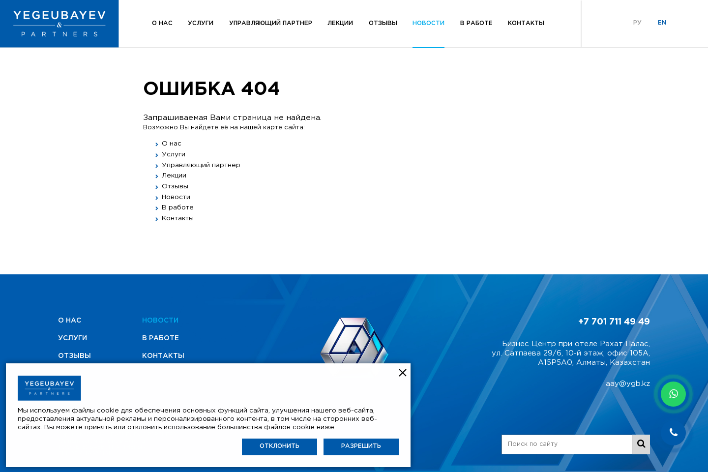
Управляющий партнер (270, 23)
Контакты (526, 23)
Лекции (340, 23)
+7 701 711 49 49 (614, 322)
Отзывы (383, 23)
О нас (162, 23)
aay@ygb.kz (628, 384)
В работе (476, 23)
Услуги (200, 23)
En (662, 23)
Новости (428, 23)
